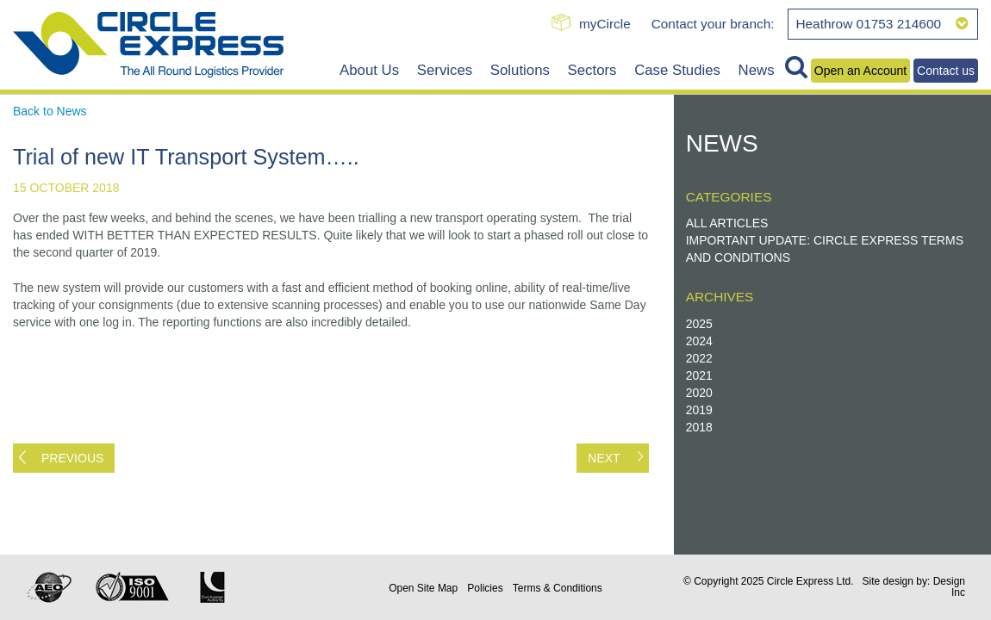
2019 (699, 410)
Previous (72, 458)
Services (444, 70)
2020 (699, 393)
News (757, 70)
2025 (699, 324)
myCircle (605, 23)
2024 (699, 341)
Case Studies (677, 70)
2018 (699, 427)
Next (604, 458)
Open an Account (860, 71)
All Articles (727, 223)
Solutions (520, 70)
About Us (369, 70)
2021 (699, 375)
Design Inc (949, 586)
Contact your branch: (713, 23)
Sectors (592, 70)
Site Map (423, 588)
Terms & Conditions (557, 588)
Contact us (946, 71)
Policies (484, 588)
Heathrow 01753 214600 (882, 23)
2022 (699, 358)
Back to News (50, 111)
